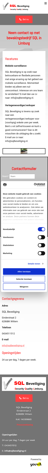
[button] (24, 19)
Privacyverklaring (25, 425)
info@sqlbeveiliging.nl (13, 345)
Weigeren (24, 286)
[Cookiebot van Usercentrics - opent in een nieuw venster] (34, 184)
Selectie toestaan (24, 279)
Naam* (5, 176)
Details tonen (34, 264)
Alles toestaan (24, 271)
